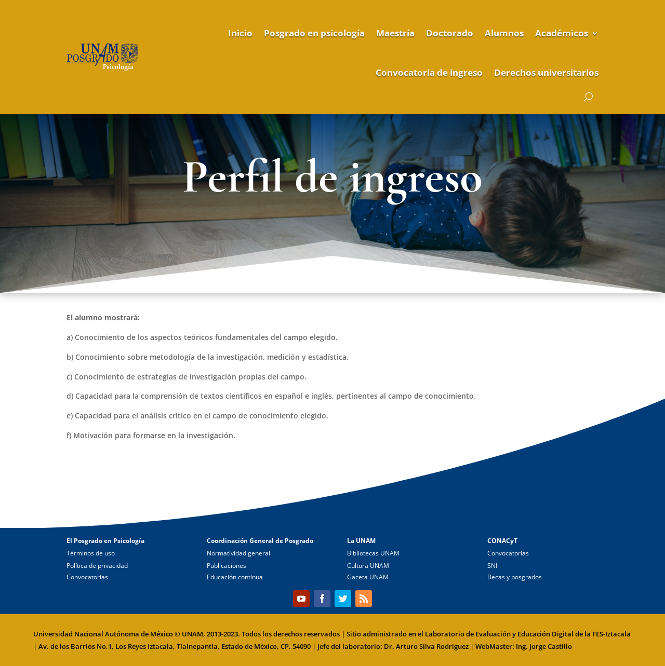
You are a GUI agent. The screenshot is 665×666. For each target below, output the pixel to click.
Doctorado (449, 33)
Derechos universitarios (546, 72)
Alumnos (504, 33)
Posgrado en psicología (314, 33)
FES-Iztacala (611, 633)
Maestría (395, 33)
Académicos (561, 33)
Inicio (240, 33)
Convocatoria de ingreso (429, 72)
